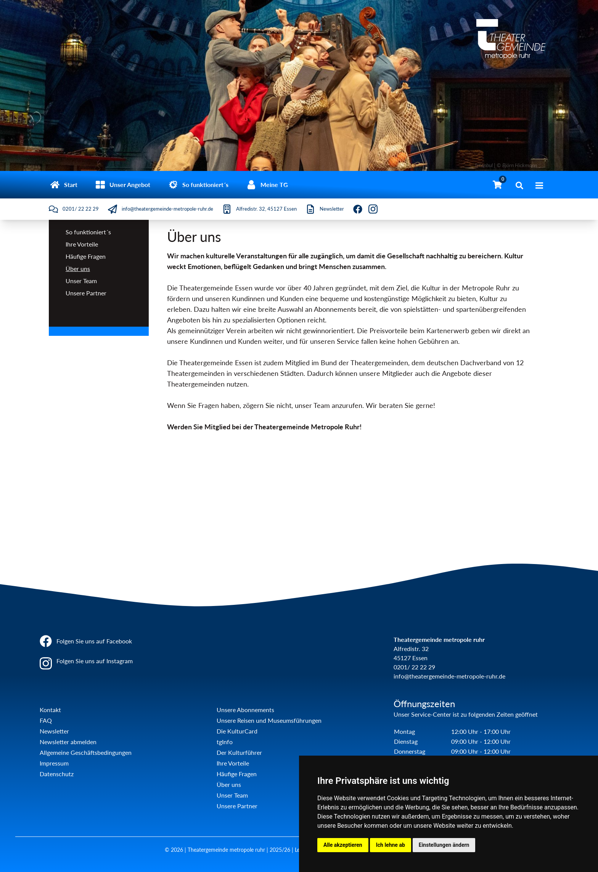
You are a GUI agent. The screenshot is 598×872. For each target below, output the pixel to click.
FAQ (46, 720)
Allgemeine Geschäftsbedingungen (86, 752)
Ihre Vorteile (82, 244)
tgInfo (225, 741)
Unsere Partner (86, 293)
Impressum (54, 763)
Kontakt (50, 709)
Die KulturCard (237, 731)
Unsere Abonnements (245, 709)
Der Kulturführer (239, 752)
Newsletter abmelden (68, 741)
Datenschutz (57, 773)
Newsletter (54, 731)
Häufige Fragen (86, 256)
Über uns (78, 268)
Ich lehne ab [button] (390, 845)
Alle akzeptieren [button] (342, 845)
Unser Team (81, 280)
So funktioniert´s (88, 231)
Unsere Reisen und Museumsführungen (269, 720)
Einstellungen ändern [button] (444, 845)
